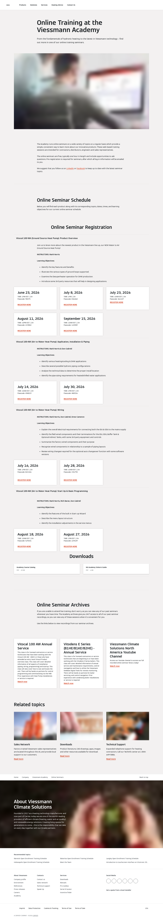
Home (16, 777)
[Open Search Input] (148, 5)
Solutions (33, 5)
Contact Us (71, 5)
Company (25, 777)
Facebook (81, 168)
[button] (144, 777)
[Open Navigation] (8, 5)
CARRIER (35, 915)
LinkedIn (70, 168)
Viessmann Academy (40, 777)
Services (44, 5)
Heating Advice (57, 5)
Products (22, 5)
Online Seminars (57, 777)
